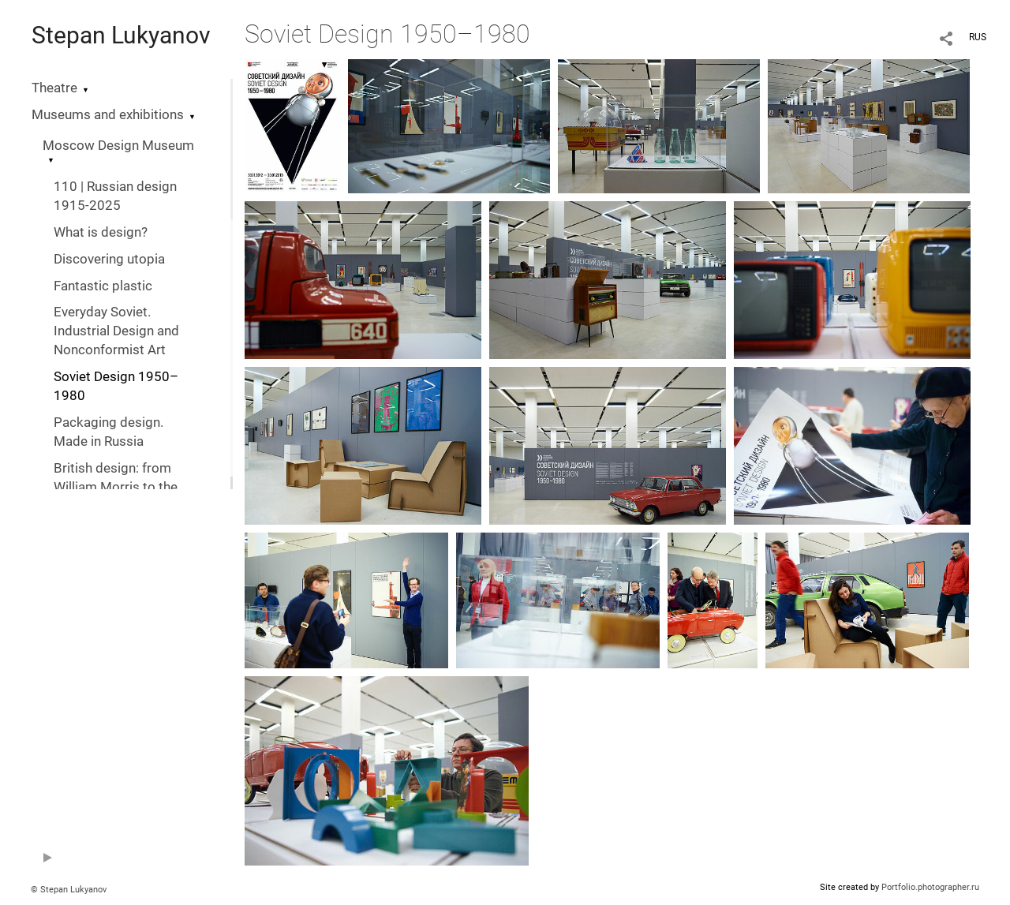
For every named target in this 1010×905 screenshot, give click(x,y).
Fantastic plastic (103, 286)
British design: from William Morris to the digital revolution (116, 487)
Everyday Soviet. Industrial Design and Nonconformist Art (116, 331)
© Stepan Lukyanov (69, 889)
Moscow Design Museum (118, 145)
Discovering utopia (109, 259)
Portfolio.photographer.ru (930, 887)
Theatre (54, 87)
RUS (977, 37)
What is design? (101, 232)
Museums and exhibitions (108, 114)
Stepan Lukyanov (121, 35)
